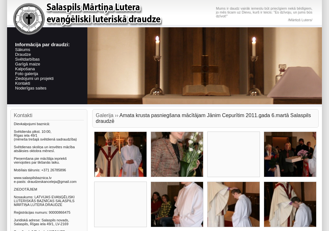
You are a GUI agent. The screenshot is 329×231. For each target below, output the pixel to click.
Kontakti (22, 83)
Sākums (22, 49)
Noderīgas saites (31, 88)
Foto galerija (26, 73)
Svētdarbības (27, 59)
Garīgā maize (27, 64)
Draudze (23, 54)
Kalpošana (25, 68)
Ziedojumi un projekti (34, 78)
